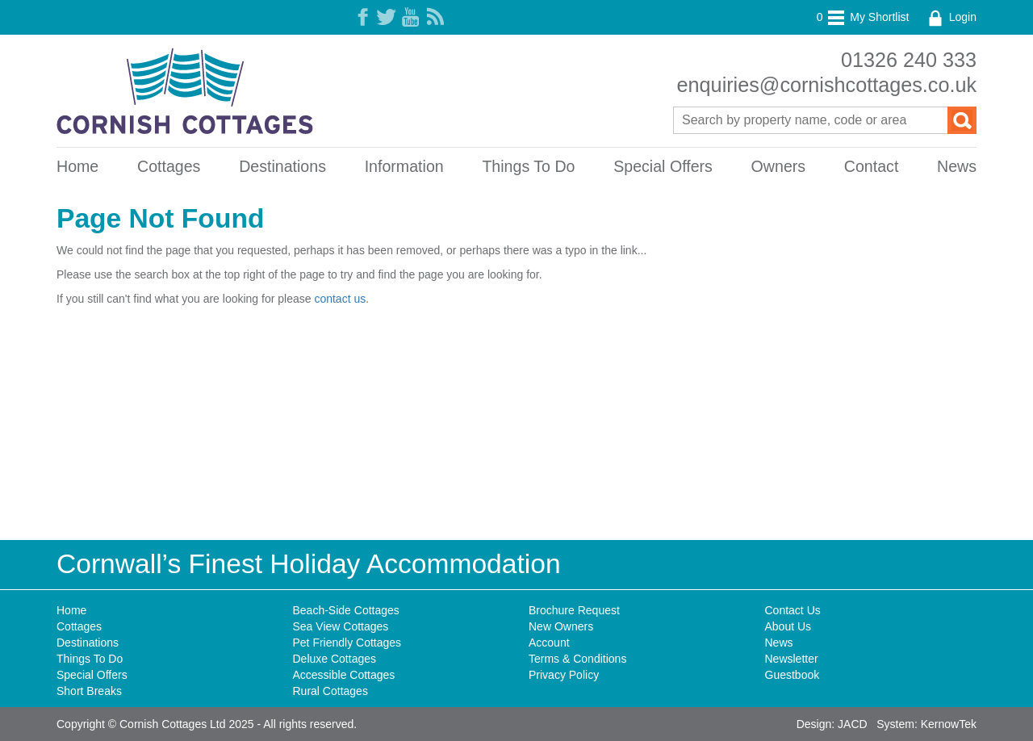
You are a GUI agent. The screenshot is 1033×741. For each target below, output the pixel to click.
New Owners (561, 626)
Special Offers (663, 166)
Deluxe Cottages (335, 658)
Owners (778, 166)
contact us (340, 298)
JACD (853, 724)
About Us (788, 626)
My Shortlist (863, 16)
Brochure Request (574, 610)
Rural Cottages (330, 690)
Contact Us (793, 610)
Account (549, 642)
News (957, 166)
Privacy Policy (564, 674)
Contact (871, 166)
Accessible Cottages (344, 674)
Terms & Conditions (577, 658)
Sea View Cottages (341, 626)
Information (404, 166)
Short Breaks (89, 690)
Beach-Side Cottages (346, 610)
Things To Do (528, 166)
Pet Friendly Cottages (347, 642)
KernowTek (949, 724)
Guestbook (792, 674)
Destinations (282, 166)
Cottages (168, 166)
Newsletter (791, 658)
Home (77, 166)
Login (951, 16)
